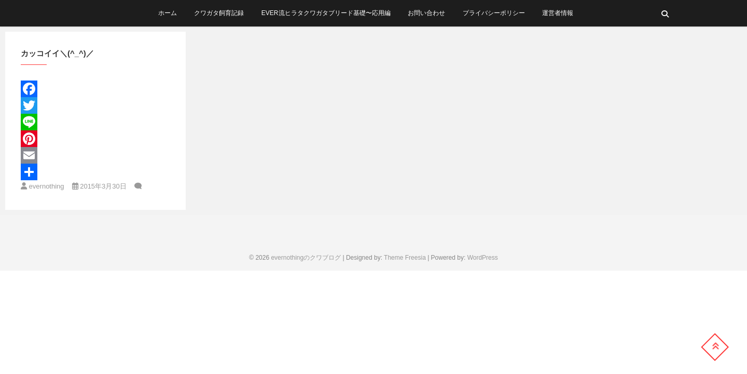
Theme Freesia (405, 257)
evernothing (42, 186)
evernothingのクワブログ (306, 257)
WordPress (482, 257)
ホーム (167, 13)
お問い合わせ (426, 13)
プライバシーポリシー (494, 13)
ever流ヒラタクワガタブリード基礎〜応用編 (326, 13)
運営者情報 (557, 13)
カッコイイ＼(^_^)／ (57, 53)
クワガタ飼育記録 (219, 13)
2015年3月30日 (99, 186)
